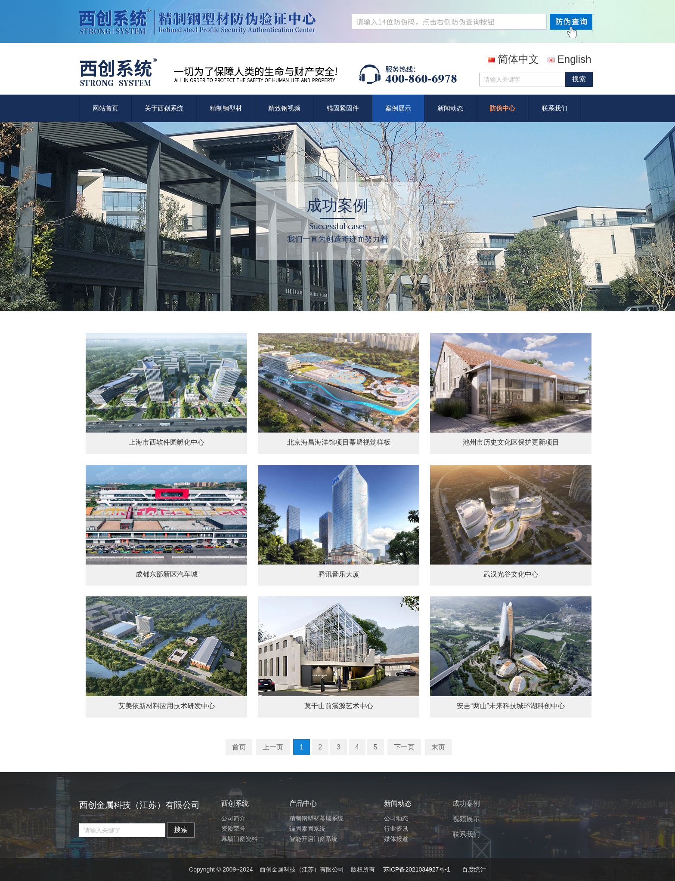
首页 (239, 747)
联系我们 (554, 108)
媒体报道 (396, 839)
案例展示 (398, 108)
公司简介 (233, 818)
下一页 (404, 747)
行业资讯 (396, 829)
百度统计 (474, 869)
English (569, 59)
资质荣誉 (233, 829)
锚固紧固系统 (307, 829)
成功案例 (466, 803)
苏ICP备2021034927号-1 (416, 869)
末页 (438, 747)
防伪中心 (502, 108)
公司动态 (396, 818)
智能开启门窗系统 (313, 839)
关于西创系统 (164, 108)
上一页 (273, 747)
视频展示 (466, 819)
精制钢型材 (226, 108)
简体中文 (513, 59)
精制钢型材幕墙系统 (316, 818)
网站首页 (105, 108)
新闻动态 (450, 108)
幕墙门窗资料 (239, 839)
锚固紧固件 (343, 108)
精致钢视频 (284, 108)
